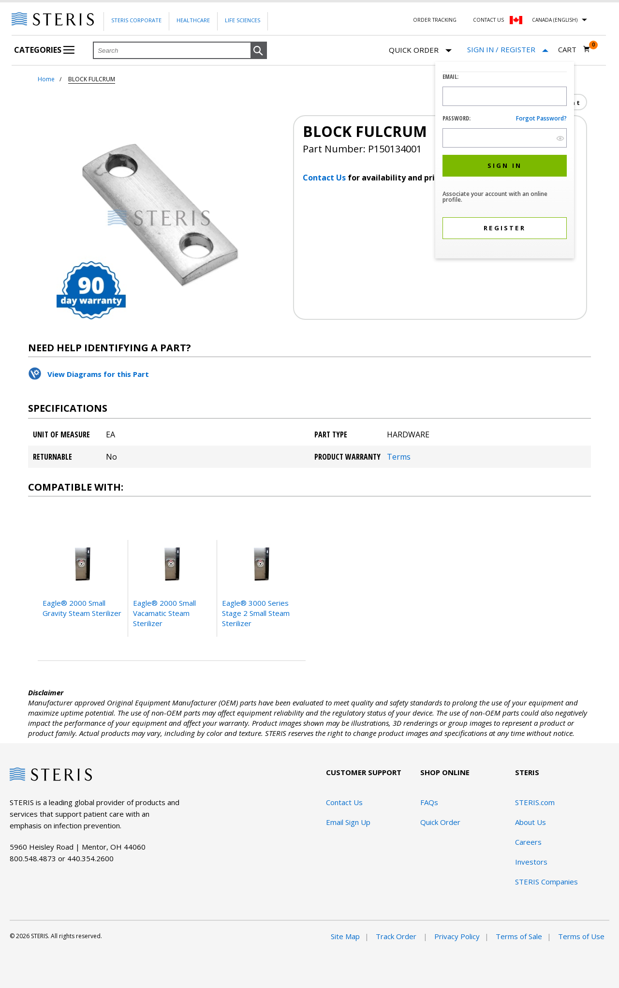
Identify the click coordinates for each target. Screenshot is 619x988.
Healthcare (193, 20)
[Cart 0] (574, 49)
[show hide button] (560, 138)
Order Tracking (435, 19)
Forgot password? (541, 118)
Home (46, 79)
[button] (259, 51)
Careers (528, 842)
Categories (44, 50)
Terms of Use (581, 936)
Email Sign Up (348, 822)
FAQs (429, 802)
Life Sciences (242, 20)
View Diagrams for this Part (98, 374)
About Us (530, 822)
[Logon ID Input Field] (504, 96)
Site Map (345, 936)
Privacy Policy (457, 936)
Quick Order (420, 50)
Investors (531, 862)
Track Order (397, 936)
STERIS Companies (546, 881)
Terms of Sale (519, 936)
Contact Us (488, 19)
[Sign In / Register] (507, 49)
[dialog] (504, 161)
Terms (399, 456)
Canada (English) (554, 19)
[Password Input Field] (504, 138)
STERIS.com (535, 802)
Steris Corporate (136, 20)
